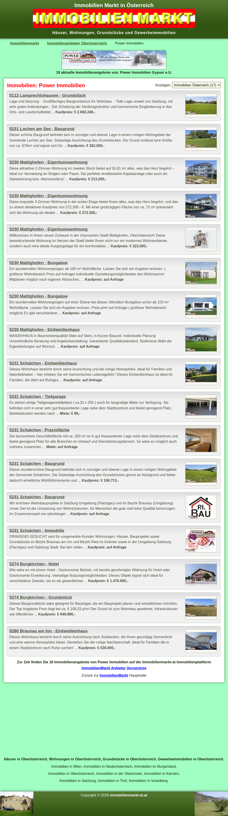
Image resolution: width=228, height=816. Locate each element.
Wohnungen (81, 32)
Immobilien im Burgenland (155, 766)
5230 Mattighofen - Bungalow (38, 262)
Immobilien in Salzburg (77, 781)
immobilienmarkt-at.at (128, 795)
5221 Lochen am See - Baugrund (41, 128)
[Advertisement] (114, 717)
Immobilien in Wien (66, 766)
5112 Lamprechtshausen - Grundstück (47, 95)
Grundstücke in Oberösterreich (129, 759)
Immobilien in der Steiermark (119, 773)
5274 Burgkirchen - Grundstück (40, 597)
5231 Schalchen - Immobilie (36, 530)
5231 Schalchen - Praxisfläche (39, 430)
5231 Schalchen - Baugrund (37, 463)
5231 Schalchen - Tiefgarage (37, 396)
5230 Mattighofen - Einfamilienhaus (44, 329)
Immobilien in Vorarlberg (148, 781)
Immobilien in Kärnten (161, 773)
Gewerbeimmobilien (155, 32)
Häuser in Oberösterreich (25, 759)
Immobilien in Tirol (112, 781)
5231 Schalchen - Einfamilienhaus (43, 363)
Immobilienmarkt (24, 43)
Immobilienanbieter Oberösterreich (77, 43)
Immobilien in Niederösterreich (107, 766)
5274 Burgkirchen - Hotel (34, 564)
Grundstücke (110, 32)
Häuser (59, 32)
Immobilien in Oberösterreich (71, 773)
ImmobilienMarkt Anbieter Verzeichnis (113, 668)
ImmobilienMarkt (114, 675)
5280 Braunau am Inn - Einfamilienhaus (48, 631)
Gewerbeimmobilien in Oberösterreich (190, 759)
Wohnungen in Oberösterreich (75, 759)
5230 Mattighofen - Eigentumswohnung (48, 162)
